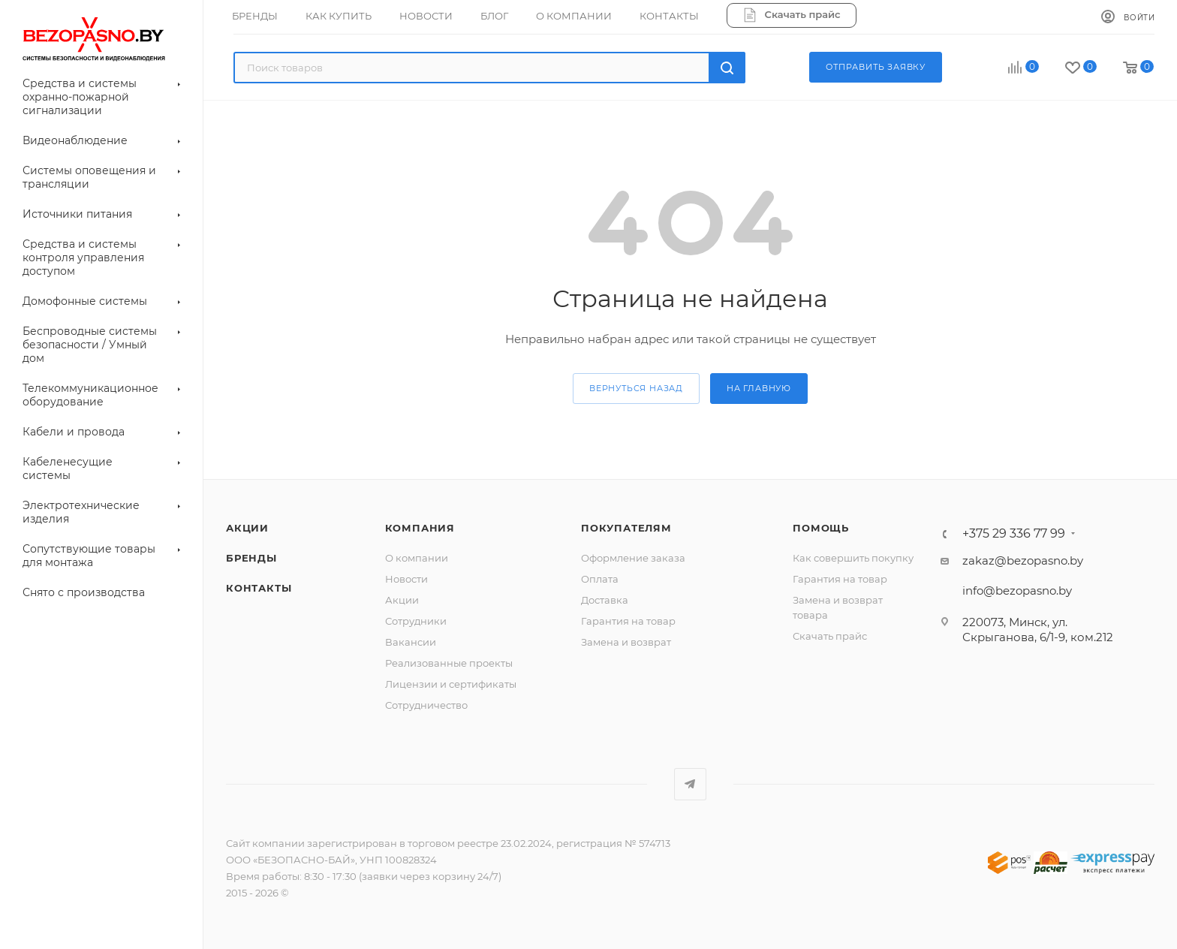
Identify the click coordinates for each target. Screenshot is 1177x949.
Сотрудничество (426, 705)
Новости (406, 579)
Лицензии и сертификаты (450, 684)
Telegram (690, 784)
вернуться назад (636, 388)
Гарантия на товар (628, 621)
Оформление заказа (633, 558)
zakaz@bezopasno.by (1022, 560)
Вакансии (410, 642)
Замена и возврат (626, 642)
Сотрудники (416, 621)
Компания (420, 528)
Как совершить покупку (853, 558)
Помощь (821, 528)
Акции (402, 600)
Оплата (600, 579)
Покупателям (626, 528)
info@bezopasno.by (1017, 590)
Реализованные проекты (449, 663)
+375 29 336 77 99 (1013, 534)
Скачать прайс (830, 636)
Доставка (604, 600)
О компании (416, 558)
